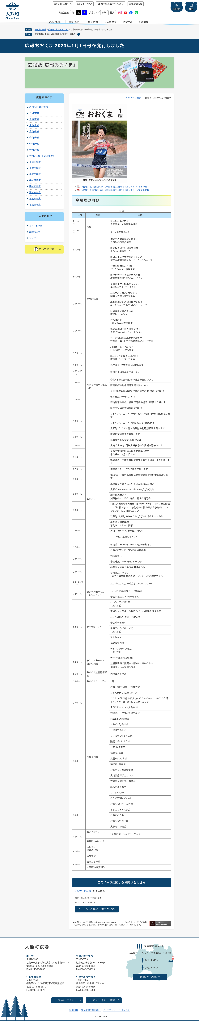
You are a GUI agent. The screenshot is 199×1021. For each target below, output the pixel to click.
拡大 (112, 12)
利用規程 (73, 1010)
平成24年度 (35, 198)
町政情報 (143, 22)
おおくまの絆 (35, 226)
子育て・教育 (92, 22)
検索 (191, 9)
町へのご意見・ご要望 (104, 1000)
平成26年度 (35, 186)
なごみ (32, 238)
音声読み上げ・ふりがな (112, 4)
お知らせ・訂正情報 (38, 107)
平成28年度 (35, 174)
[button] (44, 249)
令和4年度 (34, 138)
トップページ (40, 29)
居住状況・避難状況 (150, 977)
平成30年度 (35, 162)
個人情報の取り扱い (91, 1010)
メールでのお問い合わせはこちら (98, 909)
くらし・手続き (55, 22)
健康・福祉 (74, 22)
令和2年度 (34, 150)
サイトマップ (86, 4)
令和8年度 (34, 113)
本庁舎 (78, 891)
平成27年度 (35, 180)
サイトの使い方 (64, 4)
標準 (104, 12)
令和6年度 (34, 125)
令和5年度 (34, 131)
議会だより (34, 232)
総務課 (87, 891)
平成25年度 (35, 192)
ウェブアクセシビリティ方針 (116, 1010)
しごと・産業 (110, 22)
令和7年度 (34, 119)
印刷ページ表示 (133, 98)
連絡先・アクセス (67, 1000)
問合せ (176, 9)
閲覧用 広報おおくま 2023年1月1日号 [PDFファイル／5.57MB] (115, 187)
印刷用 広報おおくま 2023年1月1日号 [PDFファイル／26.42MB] (116, 190)
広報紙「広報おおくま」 (58, 29)
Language (137, 4)
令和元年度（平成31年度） (41, 156)
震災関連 (127, 22)
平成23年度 (35, 205)
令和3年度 (34, 144)
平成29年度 (35, 168)
